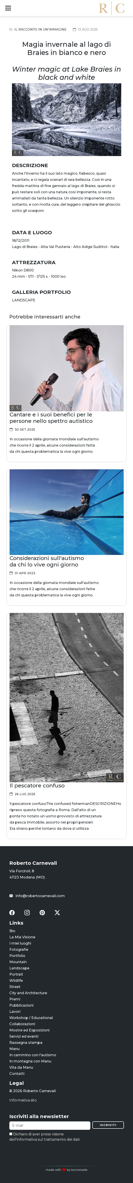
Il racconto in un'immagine (40, 29)
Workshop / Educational (31, 1018)
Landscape (19, 968)
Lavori (14, 1011)
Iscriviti (108, 1125)
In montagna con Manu (30, 1061)
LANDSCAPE (23, 300)
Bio (12, 931)
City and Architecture (28, 993)
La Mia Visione (22, 937)
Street (14, 987)
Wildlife (16, 980)
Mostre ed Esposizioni (29, 1030)
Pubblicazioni (21, 1005)
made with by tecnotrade (66, 1169)
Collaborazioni (22, 1024)
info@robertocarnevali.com (37, 896)
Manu (14, 1049)
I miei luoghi (20, 943)
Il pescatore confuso (37, 785)
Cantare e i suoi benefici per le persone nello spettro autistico (51, 417)
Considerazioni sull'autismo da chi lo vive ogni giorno (47, 561)
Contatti (16, 1074)
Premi (14, 999)
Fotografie (18, 949)
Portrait (16, 974)
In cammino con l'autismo (32, 1055)
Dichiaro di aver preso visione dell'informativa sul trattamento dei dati (44, 1137)
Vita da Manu (21, 1067)
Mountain (18, 962)
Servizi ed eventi (23, 1036)
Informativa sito (23, 1100)
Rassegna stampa (25, 1042)
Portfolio (17, 956)
